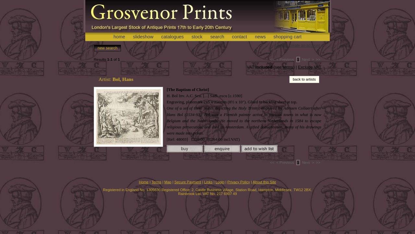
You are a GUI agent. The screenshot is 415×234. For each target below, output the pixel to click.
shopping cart (288, 36)
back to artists (304, 79)
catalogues (172, 36)
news (260, 36)
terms (288, 67)
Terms (156, 182)
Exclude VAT (309, 67)
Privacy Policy (238, 182)
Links (208, 182)
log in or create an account (297, 45)
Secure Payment (187, 182)
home (119, 36)
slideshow (143, 36)
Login (220, 182)
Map (168, 182)
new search (107, 48)
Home (143, 182)
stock (197, 36)
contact (239, 36)
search (217, 36)
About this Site (264, 182)
